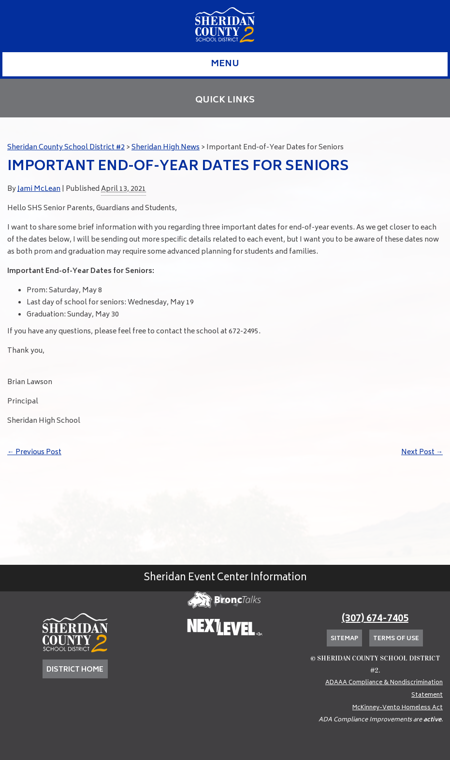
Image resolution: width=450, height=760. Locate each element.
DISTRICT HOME (74, 670)
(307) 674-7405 (375, 619)
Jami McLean (38, 189)
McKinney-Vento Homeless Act (397, 708)
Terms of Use (396, 639)
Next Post (422, 452)
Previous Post (34, 452)
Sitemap (344, 639)
